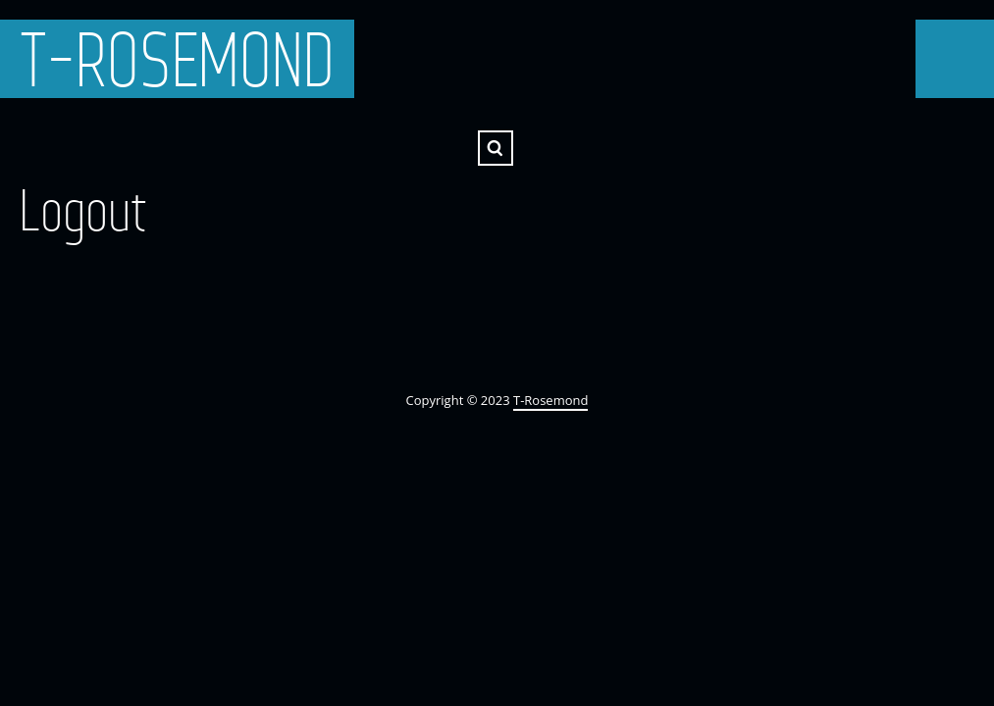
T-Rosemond (177, 59)
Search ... (495, 148)
